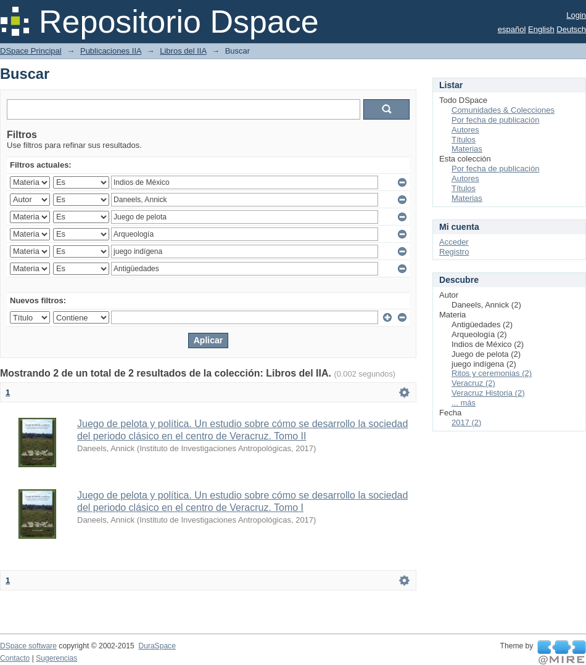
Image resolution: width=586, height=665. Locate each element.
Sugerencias (56, 658)
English (541, 29)
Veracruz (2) (473, 383)
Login (576, 15)
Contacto (15, 658)
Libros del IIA (183, 50)
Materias (467, 148)
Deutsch (571, 29)
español (512, 29)
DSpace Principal (31, 50)
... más (464, 402)
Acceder (454, 242)
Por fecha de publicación (495, 119)
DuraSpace (156, 646)
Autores (465, 129)
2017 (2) (466, 422)
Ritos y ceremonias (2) (492, 373)
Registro (454, 251)
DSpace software (28, 646)
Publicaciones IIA (110, 50)
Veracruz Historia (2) (488, 393)
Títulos (464, 139)
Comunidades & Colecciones (503, 110)
